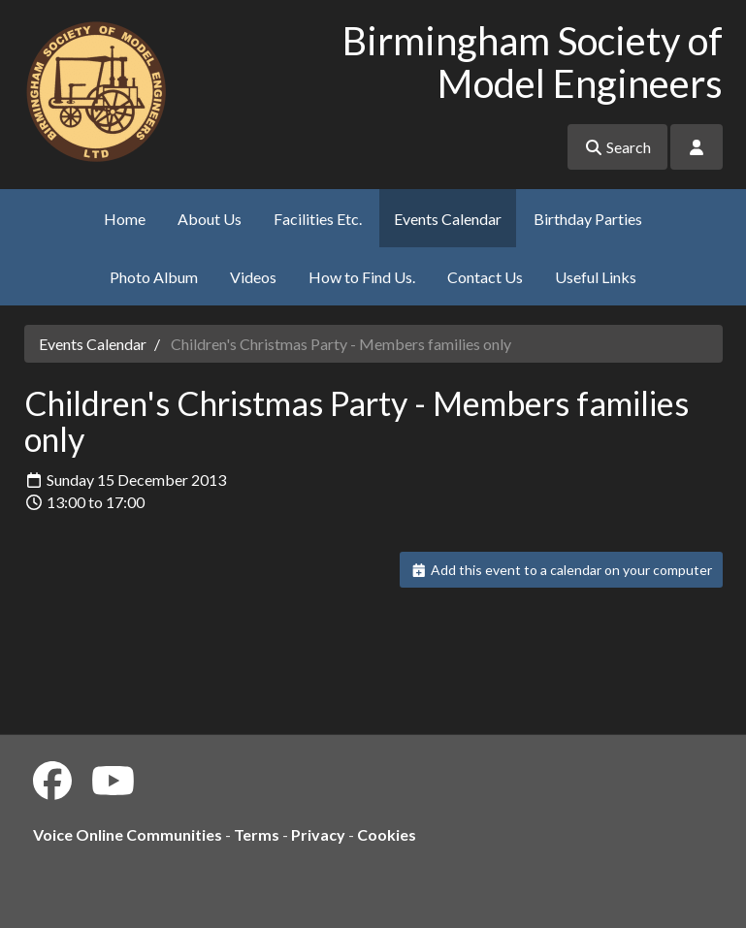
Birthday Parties (588, 218)
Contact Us (485, 277)
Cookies (386, 834)
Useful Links (595, 277)
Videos (253, 277)
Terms (256, 834)
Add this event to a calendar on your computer (561, 569)
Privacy (318, 834)
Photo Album (154, 277)
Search (617, 147)
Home (125, 218)
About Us (210, 218)
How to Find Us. (361, 277)
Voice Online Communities (127, 834)
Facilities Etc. (318, 218)
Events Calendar (448, 218)
